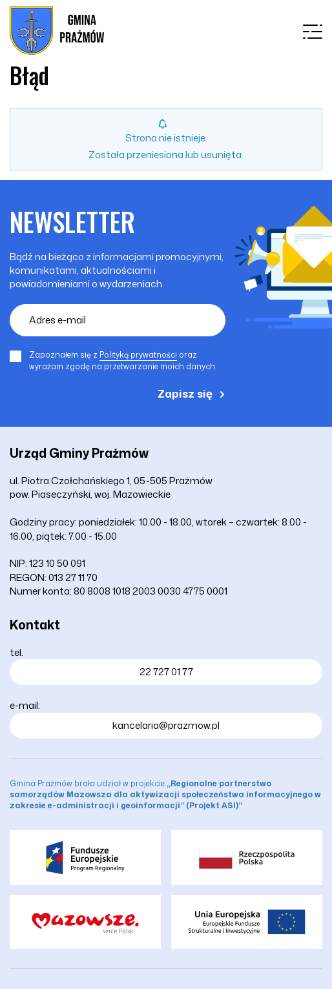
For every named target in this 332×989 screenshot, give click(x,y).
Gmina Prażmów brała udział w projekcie (165, 794)
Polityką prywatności (138, 354)
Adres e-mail (57, 320)
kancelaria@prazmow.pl (166, 725)
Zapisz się (185, 393)
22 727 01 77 (166, 671)
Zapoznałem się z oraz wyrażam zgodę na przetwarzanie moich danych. (122, 360)
